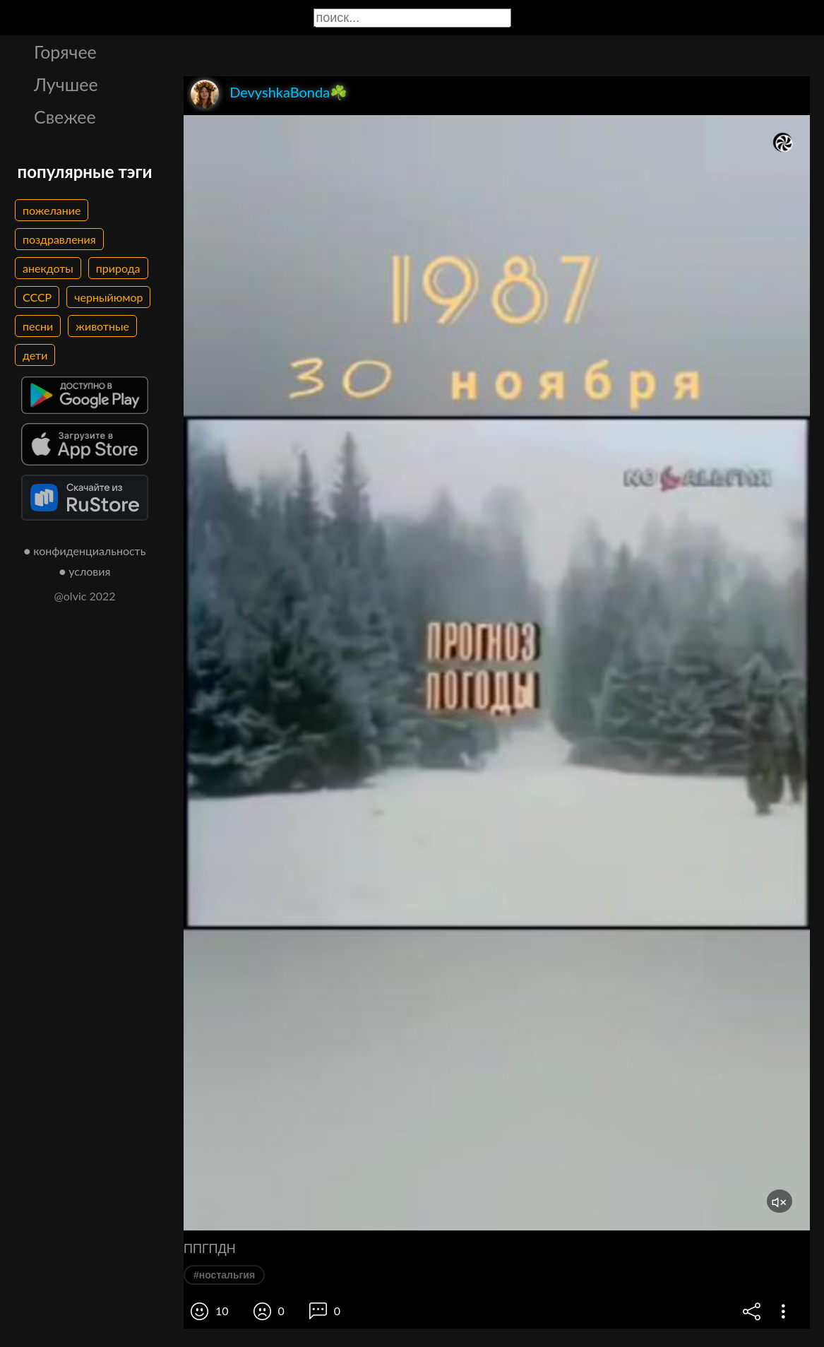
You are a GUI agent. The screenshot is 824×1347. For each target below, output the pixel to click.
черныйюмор (108, 297)
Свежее (65, 116)
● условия (85, 571)
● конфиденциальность (85, 550)
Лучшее (66, 84)
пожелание (51, 210)
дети (35, 355)
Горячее (65, 51)
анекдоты (48, 268)
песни (38, 326)
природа (118, 268)
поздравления (59, 239)
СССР (37, 297)
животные (102, 326)
